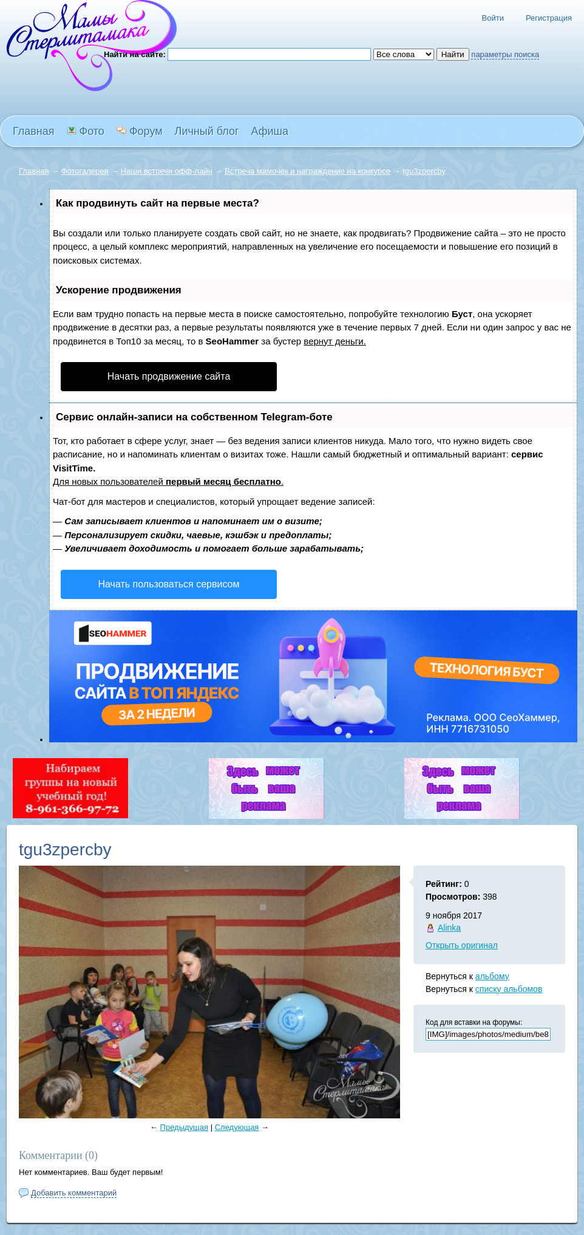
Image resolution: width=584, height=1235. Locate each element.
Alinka (449, 927)
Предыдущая (184, 1127)
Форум (140, 131)
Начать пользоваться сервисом (169, 584)
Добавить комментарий (74, 1192)
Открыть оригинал (462, 945)
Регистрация (549, 17)
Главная (34, 171)
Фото (85, 131)
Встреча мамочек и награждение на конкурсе (307, 171)
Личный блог (207, 131)
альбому (492, 976)
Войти (493, 17)
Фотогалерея (85, 171)
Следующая (237, 1127)
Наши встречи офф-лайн (166, 171)
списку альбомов (508, 989)
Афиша (270, 131)
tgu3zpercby (424, 171)
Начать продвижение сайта (169, 376)
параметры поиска (505, 54)
